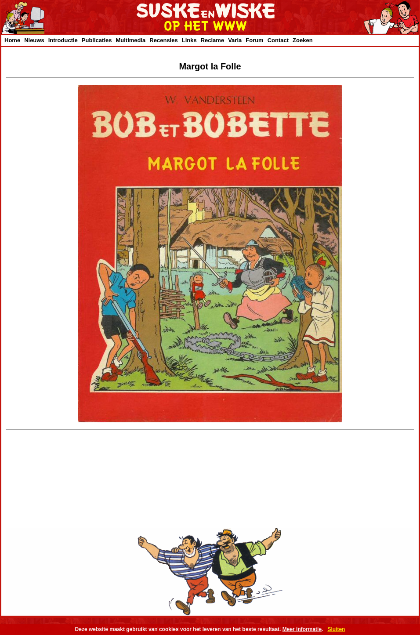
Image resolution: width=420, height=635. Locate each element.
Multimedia (130, 40)
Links (189, 40)
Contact (278, 40)
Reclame (212, 40)
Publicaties (97, 40)
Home (12, 40)
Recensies (163, 40)
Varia (235, 40)
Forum (254, 40)
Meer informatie (302, 629)
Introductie (63, 40)
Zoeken (303, 40)
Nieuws (34, 40)
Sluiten (336, 629)
